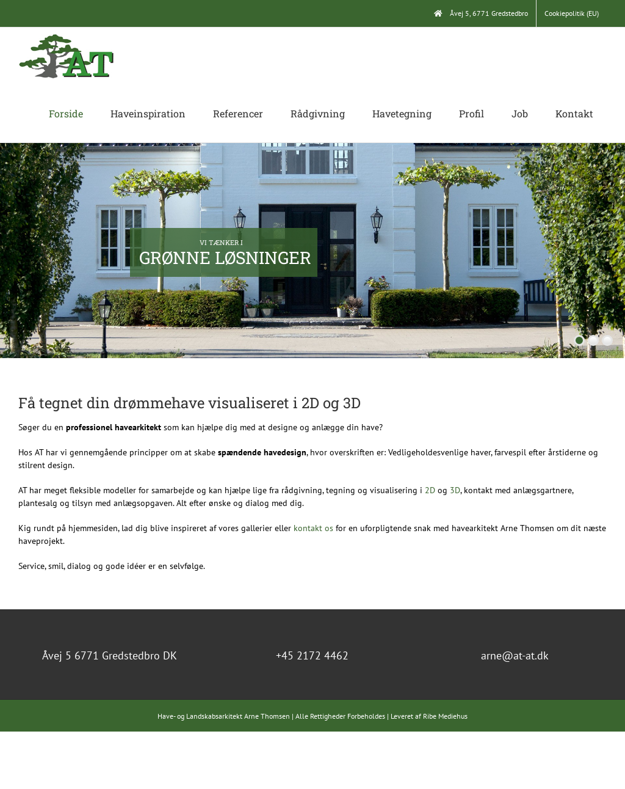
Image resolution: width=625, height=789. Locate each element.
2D (430, 490)
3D (455, 490)
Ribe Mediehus (445, 716)
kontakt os (313, 528)
